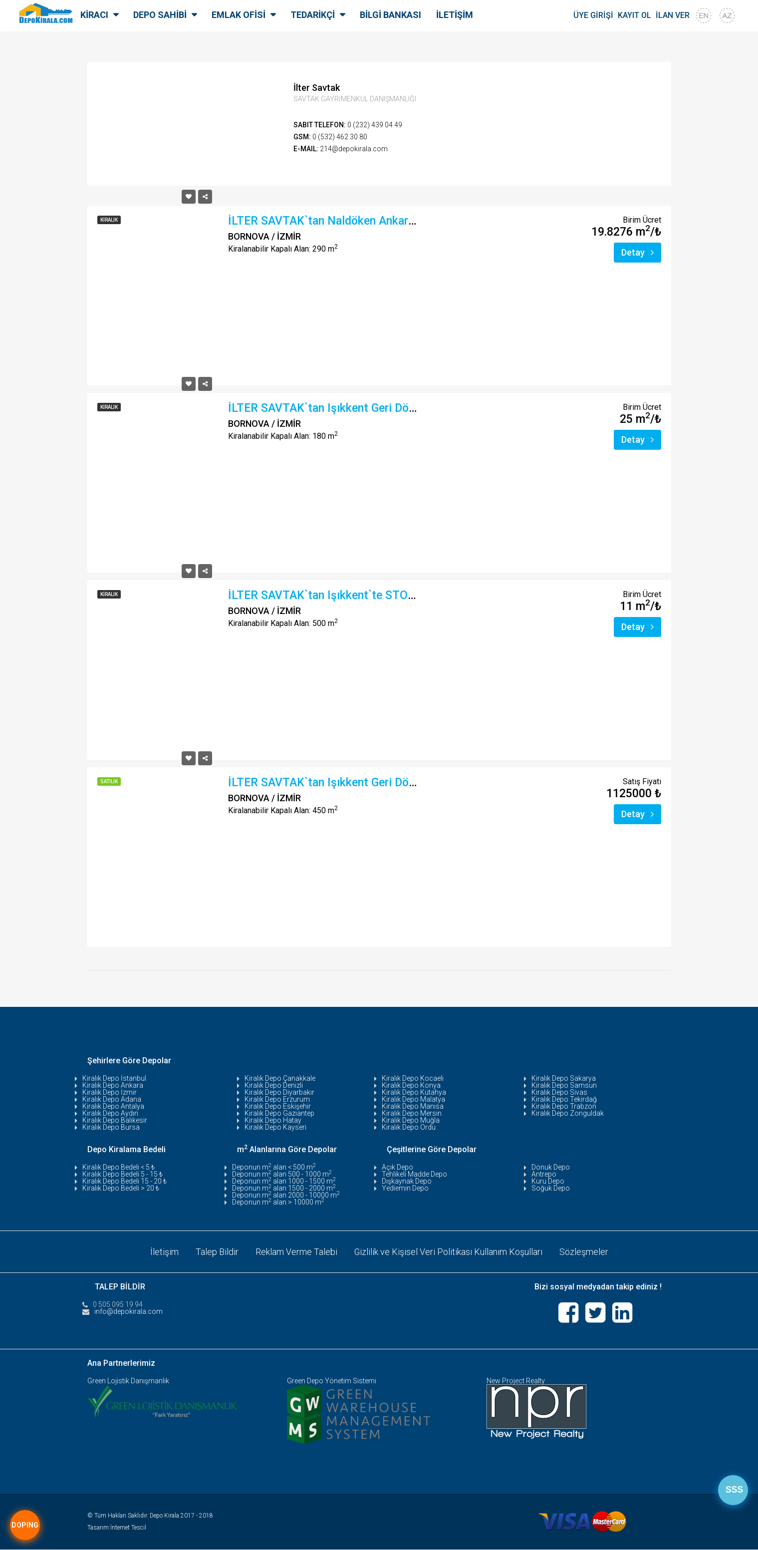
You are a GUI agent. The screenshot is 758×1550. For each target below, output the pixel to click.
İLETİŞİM (454, 14)
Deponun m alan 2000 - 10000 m (286, 1195)
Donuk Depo (550, 1167)
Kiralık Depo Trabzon (563, 1106)
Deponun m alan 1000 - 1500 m (284, 1181)
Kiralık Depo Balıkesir (114, 1120)
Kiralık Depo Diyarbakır (279, 1092)
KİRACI (94, 14)
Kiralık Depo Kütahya (414, 1092)
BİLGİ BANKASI (390, 14)
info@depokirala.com (128, 1311)
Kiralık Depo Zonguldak (567, 1113)
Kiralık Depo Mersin (412, 1113)
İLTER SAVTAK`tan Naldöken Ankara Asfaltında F (354, 221)
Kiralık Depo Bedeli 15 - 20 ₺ (124, 1181)
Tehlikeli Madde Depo (414, 1174)
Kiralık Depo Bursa (111, 1127)
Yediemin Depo (405, 1188)
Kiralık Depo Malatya (413, 1099)
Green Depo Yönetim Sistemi (331, 1381)
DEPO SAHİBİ (160, 14)
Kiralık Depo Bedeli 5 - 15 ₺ (122, 1174)
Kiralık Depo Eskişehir (278, 1106)
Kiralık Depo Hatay (273, 1120)
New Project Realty (516, 1381)
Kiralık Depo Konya (411, 1085)
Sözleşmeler (583, 1251)
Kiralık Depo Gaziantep (279, 1113)
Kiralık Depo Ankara (112, 1085)
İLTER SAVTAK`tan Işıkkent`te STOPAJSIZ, (338, 595)
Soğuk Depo (550, 1188)
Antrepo (543, 1174)
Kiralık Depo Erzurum (277, 1099)
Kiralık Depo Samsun (564, 1085)
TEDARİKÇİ (312, 14)
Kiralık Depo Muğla (411, 1120)
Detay (637, 252)
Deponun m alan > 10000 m (278, 1202)
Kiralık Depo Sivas (559, 1092)
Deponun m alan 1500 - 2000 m (284, 1188)
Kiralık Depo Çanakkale (280, 1078)
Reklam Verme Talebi (296, 1251)
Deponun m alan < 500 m (274, 1167)
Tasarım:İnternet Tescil (116, 1528)
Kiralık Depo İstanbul (114, 1078)
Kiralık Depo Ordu (409, 1127)
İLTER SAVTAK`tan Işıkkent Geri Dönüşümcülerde (354, 408)
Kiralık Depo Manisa (413, 1106)
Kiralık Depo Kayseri (275, 1127)
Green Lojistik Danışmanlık (128, 1381)
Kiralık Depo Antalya (113, 1106)
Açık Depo (397, 1167)
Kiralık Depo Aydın (110, 1113)
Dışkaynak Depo (407, 1181)
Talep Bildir (216, 1251)
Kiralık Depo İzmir (109, 1092)
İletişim (164, 1251)
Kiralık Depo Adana (111, 1099)
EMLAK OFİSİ (238, 14)
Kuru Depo (547, 1181)
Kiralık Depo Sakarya (563, 1078)
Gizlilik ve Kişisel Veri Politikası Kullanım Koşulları (448, 1251)
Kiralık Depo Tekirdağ (564, 1099)
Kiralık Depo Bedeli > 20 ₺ (120, 1188)
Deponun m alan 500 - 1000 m (282, 1174)
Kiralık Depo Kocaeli (413, 1078)
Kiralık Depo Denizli (274, 1085)
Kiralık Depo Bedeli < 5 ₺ (118, 1167)
